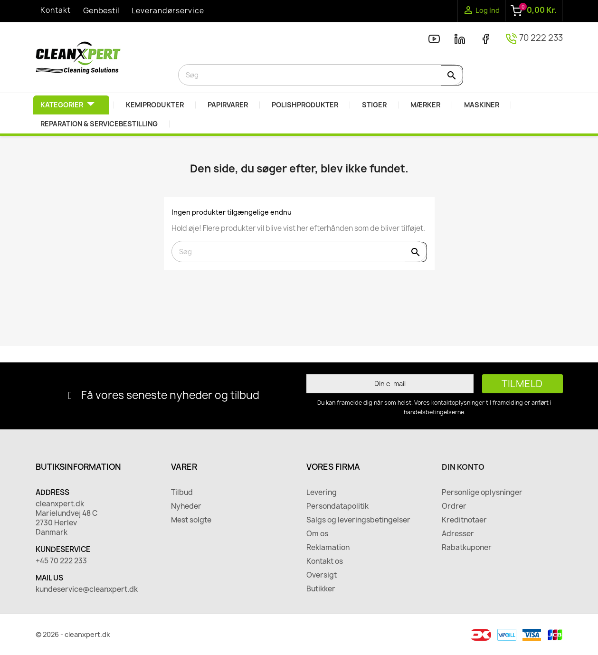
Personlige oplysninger (482, 492)
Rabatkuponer (467, 547)
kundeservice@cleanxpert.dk (87, 589)
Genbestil (101, 10)
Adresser (458, 534)
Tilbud (182, 492)
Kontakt (55, 10)
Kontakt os (324, 561)
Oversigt (321, 575)
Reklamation (328, 547)
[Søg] (320, 74)
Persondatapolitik (337, 506)
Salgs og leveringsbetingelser (358, 520)
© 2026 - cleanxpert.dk (73, 634)
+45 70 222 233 (61, 561)
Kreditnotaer (464, 520)
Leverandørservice (168, 11)
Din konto (463, 467)
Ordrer (454, 506)
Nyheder (186, 506)
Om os (317, 534)
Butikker (320, 589)
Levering (321, 492)
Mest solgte (191, 520)
